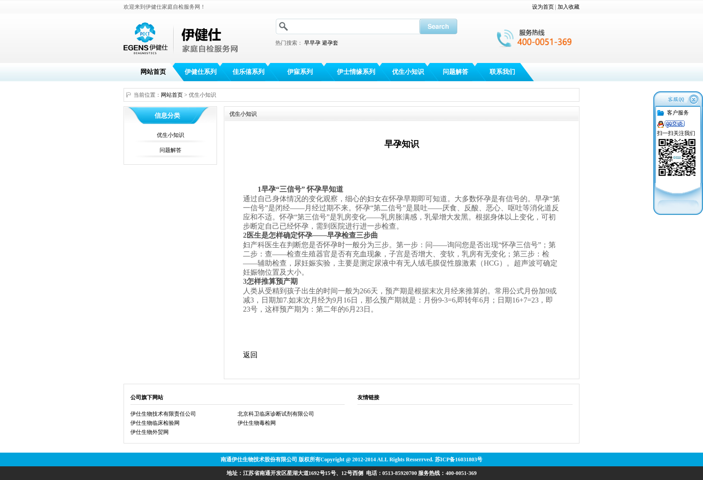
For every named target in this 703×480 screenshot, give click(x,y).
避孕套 (330, 43)
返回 (250, 355)
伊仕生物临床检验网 (155, 423)
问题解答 (455, 71)
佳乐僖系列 (248, 71)
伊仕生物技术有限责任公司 (163, 414)
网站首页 (153, 71)
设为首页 (543, 7)
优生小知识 (408, 71)
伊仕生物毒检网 (257, 423)
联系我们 (502, 71)
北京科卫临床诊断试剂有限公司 (276, 414)
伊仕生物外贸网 (149, 432)
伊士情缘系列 (356, 71)
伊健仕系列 (201, 71)
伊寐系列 (300, 71)
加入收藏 (568, 7)
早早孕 (312, 43)
